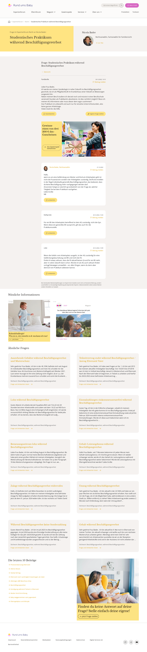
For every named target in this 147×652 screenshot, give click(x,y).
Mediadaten (46, 640)
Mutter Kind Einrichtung (19, 593)
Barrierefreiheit (13, 644)
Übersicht (47, 72)
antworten (51, 200)
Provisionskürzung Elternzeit (20, 565)
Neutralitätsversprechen (29, 640)
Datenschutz (80, 640)
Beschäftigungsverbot (18, 585)
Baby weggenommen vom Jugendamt (23, 597)
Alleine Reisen (15, 569)
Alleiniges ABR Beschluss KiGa (21, 581)
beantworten (50, 114)
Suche (122, 5)
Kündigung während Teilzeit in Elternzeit (25, 589)
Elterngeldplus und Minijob (20, 601)
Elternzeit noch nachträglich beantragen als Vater (28, 577)
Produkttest (125, 12)
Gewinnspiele (66, 12)
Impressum (12, 640)
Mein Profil (133, 5)
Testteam (136, 12)
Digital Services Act (96, 640)
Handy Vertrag (15, 573)
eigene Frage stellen (97, 114)
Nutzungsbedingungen (63, 640)
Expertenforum (19, 12)
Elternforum (36, 12)
